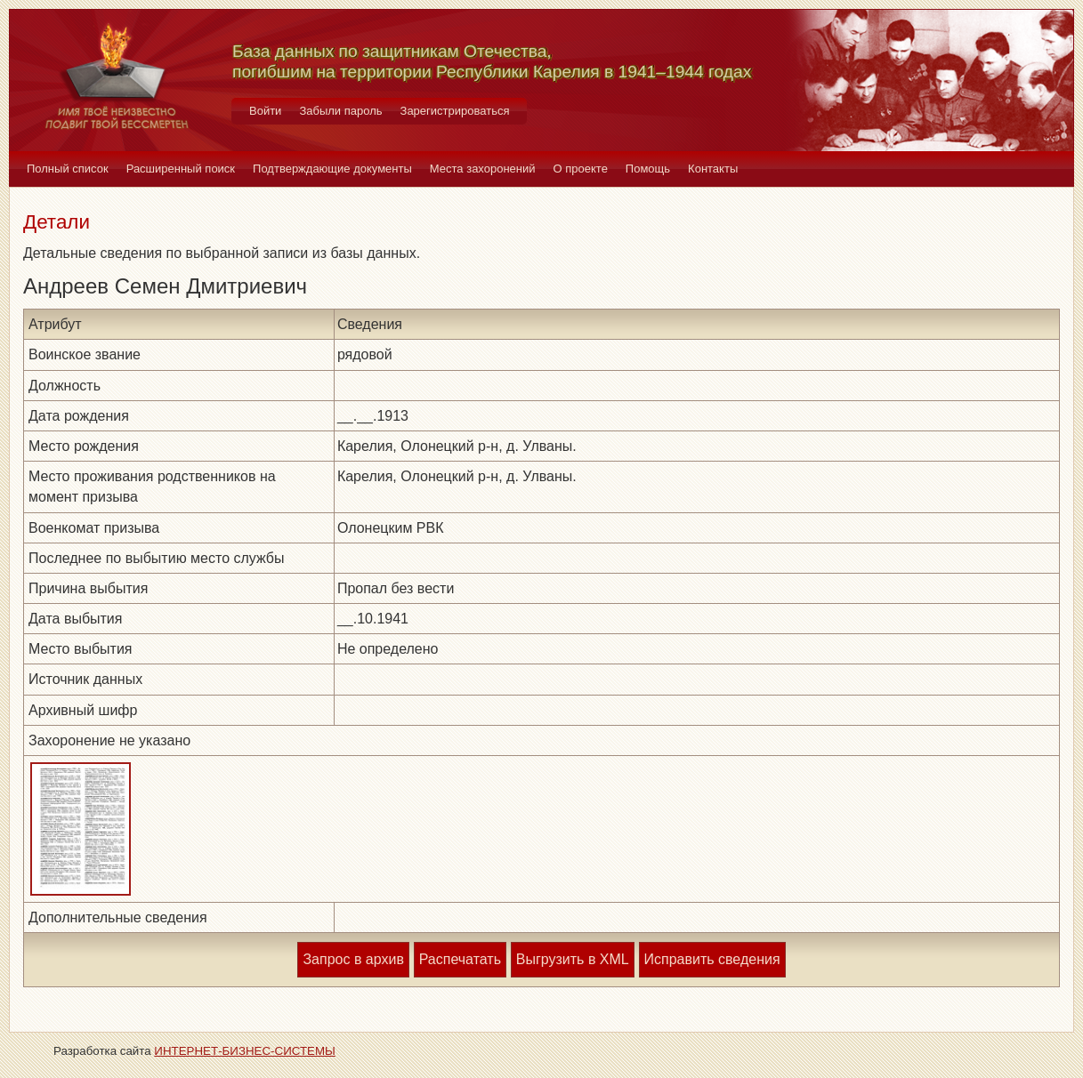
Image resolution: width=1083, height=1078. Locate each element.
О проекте (581, 168)
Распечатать (460, 959)
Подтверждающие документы (332, 168)
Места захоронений (483, 168)
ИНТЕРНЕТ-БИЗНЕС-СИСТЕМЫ (244, 1051)
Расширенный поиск (180, 168)
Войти (265, 110)
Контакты (713, 168)
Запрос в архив (353, 959)
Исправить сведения (712, 959)
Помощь (648, 168)
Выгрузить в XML (572, 959)
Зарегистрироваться (455, 110)
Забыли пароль (340, 110)
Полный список (68, 168)
